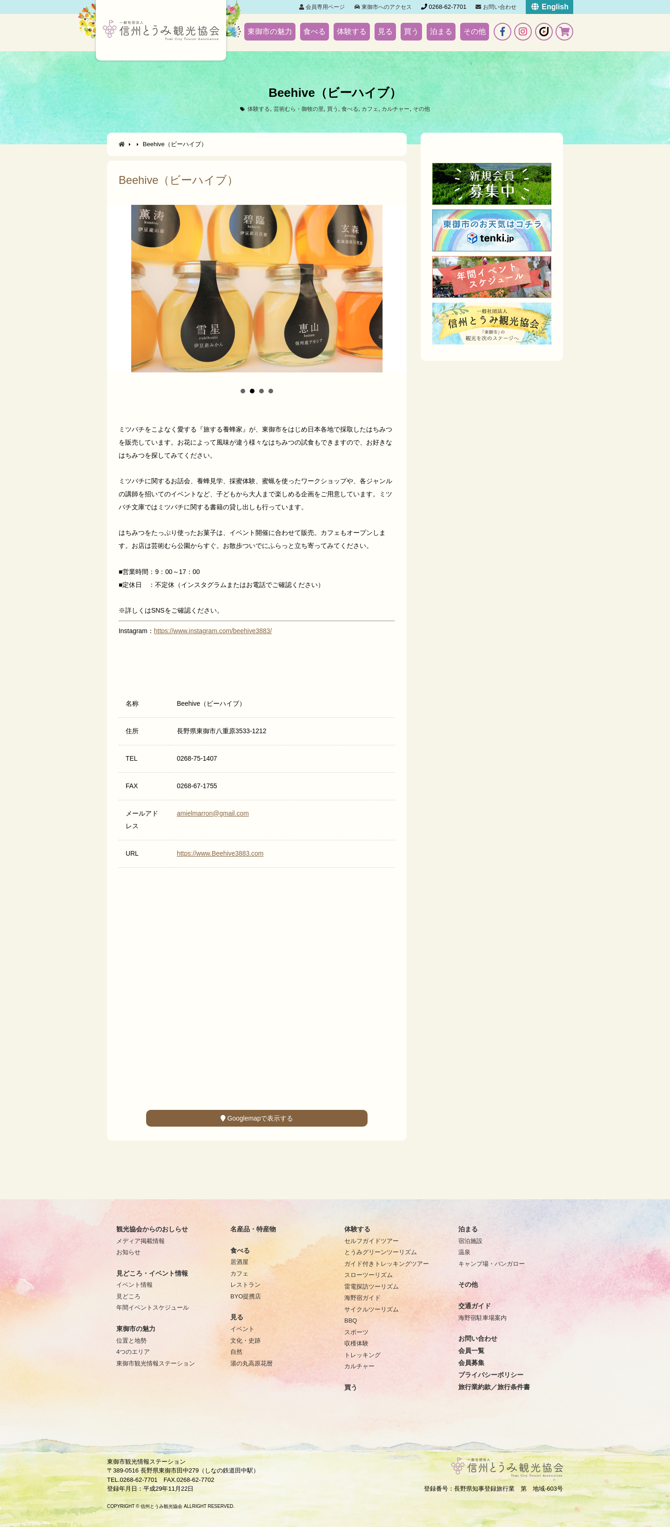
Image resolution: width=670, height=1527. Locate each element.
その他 (474, 31)
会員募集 (471, 1362)
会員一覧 (471, 1350)
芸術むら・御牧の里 (295, 108)
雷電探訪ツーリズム (371, 1286)
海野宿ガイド (362, 1297)
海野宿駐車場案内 (482, 1317)
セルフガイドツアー (371, 1240)
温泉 (464, 1252)
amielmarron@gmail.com (213, 813)
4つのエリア (133, 1351)
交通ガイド (474, 1306)
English (549, 7)
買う (411, 31)
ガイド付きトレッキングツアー (386, 1263)
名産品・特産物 (253, 1229)
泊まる (441, 31)
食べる (314, 31)
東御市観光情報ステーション (155, 1363)
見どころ (128, 1296)
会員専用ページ (322, 7)
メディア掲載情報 (140, 1240)
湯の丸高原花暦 (251, 1363)
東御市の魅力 (270, 31)
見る (385, 31)
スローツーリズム (368, 1274)
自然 (236, 1351)
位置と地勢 (131, 1340)
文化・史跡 (245, 1340)
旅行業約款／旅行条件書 (494, 1387)
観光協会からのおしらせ (152, 1229)
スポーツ (356, 1332)
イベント (242, 1328)
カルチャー (400, 108)
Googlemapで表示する (257, 1118)
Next (394, 291)
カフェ (372, 108)
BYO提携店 (245, 1296)
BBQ (350, 1320)
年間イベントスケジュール (152, 1307)
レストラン (245, 1284)
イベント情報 (134, 1284)
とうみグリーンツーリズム (380, 1252)
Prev (119, 291)
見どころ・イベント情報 (152, 1273)
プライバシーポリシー (490, 1374)
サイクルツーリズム (371, 1309)
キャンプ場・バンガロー (491, 1263)
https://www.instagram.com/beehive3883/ (213, 631)
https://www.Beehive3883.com (220, 853)
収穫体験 (356, 1343)
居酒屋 (239, 1261)
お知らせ (128, 1252)
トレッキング (362, 1354)
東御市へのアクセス (383, 7)
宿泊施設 (470, 1240)
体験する (352, 31)
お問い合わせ (496, 7)
